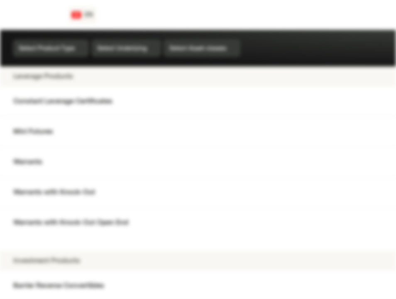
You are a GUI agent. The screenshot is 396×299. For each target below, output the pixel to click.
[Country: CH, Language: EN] (82, 15)
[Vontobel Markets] (36, 15)
